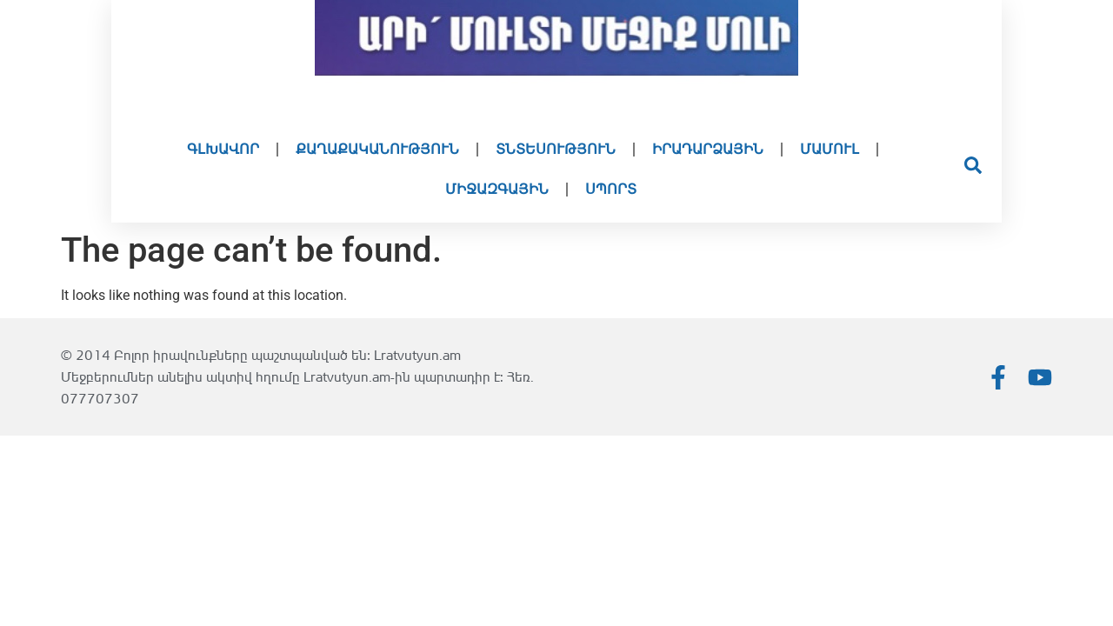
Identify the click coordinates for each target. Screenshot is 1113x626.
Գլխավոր (223, 149)
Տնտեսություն (556, 149)
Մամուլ (829, 149)
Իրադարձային (707, 149)
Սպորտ (610, 189)
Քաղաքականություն (377, 149)
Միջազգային (497, 189)
